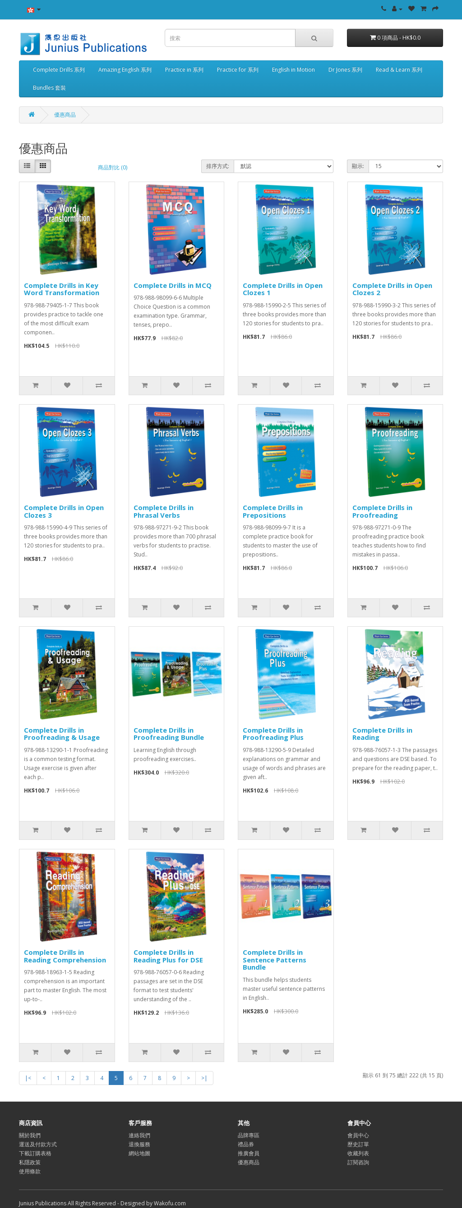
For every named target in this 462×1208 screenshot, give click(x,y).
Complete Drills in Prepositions (273, 511)
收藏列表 (358, 1153)
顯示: (358, 166)
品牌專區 (248, 1135)
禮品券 (246, 1144)
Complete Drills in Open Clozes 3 (64, 511)
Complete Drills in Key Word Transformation (61, 289)
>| (204, 1078)
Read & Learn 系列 (399, 69)
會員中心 (358, 1135)
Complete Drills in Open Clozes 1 (283, 289)
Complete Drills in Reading (382, 733)
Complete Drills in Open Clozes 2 (392, 289)
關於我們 (30, 1135)
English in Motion (293, 69)
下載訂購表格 (35, 1153)
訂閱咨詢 (358, 1162)
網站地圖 (139, 1153)
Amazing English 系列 (125, 69)
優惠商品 (65, 115)
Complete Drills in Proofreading (382, 511)
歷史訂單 (358, 1144)
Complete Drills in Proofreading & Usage (62, 733)
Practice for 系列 (238, 69)
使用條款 (30, 1171)
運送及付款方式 (38, 1144)
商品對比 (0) (112, 167)
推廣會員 (248, 1153)
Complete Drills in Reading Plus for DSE (168, 956)
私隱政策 (30, 1162)
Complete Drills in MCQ (173, 285)
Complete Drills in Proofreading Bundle (169, 733)
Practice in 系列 (184, 69)
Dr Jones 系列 (345, 69)
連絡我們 (139, 1135)
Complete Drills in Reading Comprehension (65, 956)
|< (28, 1078)
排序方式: (217, 166)
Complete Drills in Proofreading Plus (273, 733)
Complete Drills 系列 (59, 69)
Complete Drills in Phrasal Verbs (164, 511)
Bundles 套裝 (49, 87)
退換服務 (139, 1144)
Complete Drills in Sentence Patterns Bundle (274, 959)
